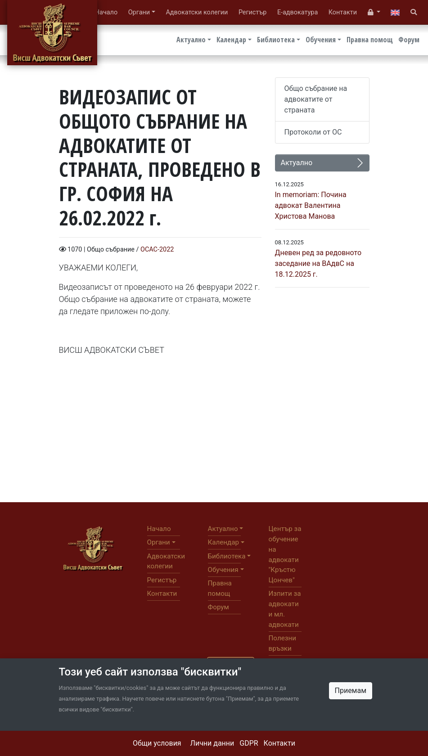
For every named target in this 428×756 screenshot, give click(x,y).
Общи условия (157, 743)
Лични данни (212, 743)
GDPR (248, 743)
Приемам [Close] (351, 690)
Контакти (279, 743)
